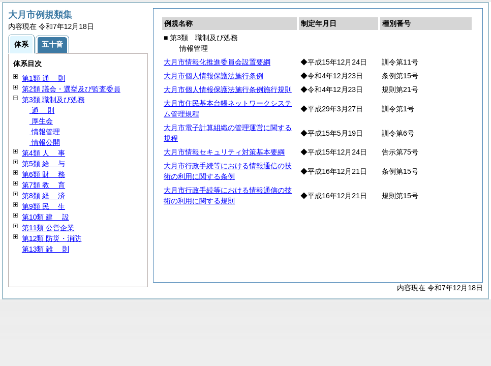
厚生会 (41, 121)
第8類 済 (43, 196)
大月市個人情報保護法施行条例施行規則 (228, 89)
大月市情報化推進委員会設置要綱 (217, 62)
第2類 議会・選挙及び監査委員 (71, 89)
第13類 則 (45, 249)
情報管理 (44, 132)
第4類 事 (43, 153)
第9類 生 (43, 206)
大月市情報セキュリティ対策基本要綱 (224, 152)
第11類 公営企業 (48, 228)
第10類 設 (45, 217)
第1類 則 (43, 78)
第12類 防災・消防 (51, 238)
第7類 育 (43, 185)
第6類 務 (43, 174)
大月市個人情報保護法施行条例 (213, 76)
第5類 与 (43, 164)
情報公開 (44, 142)
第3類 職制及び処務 (53, 100)
